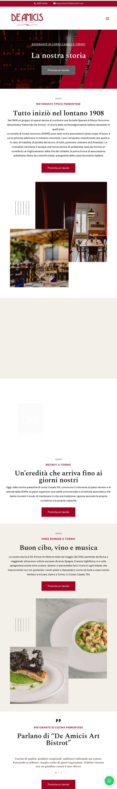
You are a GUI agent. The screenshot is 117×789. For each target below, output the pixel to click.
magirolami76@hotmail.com (69, 3)
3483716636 (42, 3)
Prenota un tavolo (58, 70)
